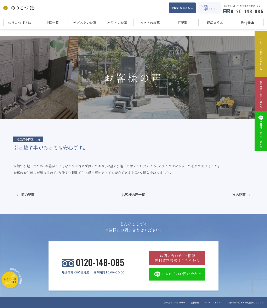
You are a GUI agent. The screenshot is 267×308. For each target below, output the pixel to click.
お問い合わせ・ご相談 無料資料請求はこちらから (177, 258)
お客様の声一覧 (133, 194)
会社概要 (195, 302)
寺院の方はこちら (182, 8)
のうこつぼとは (19, 22)
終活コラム (215, 22)
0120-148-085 (247, 11)
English (247, 22)
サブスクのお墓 (84, 22)
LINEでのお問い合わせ (177, 274)
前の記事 (27, 194)
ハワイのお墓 (117, 22)
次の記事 (239, 194)
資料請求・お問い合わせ (175, 302)
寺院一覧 (52, 22)
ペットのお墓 (150, 22)
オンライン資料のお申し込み (261, 54)
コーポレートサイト (213, 302)
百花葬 (182, 22)
